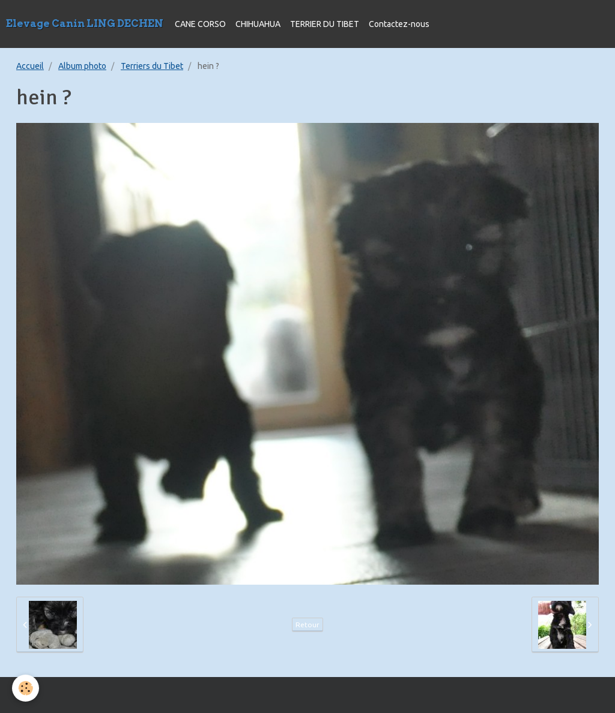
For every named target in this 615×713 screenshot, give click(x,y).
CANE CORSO (200, 24)
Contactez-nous (399, 24)
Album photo (82, 66)
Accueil (30, 66)
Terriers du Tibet (152, 66)
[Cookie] (25, 688)
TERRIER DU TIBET (324, 24)
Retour (307, 624)
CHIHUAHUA (257, 24)
